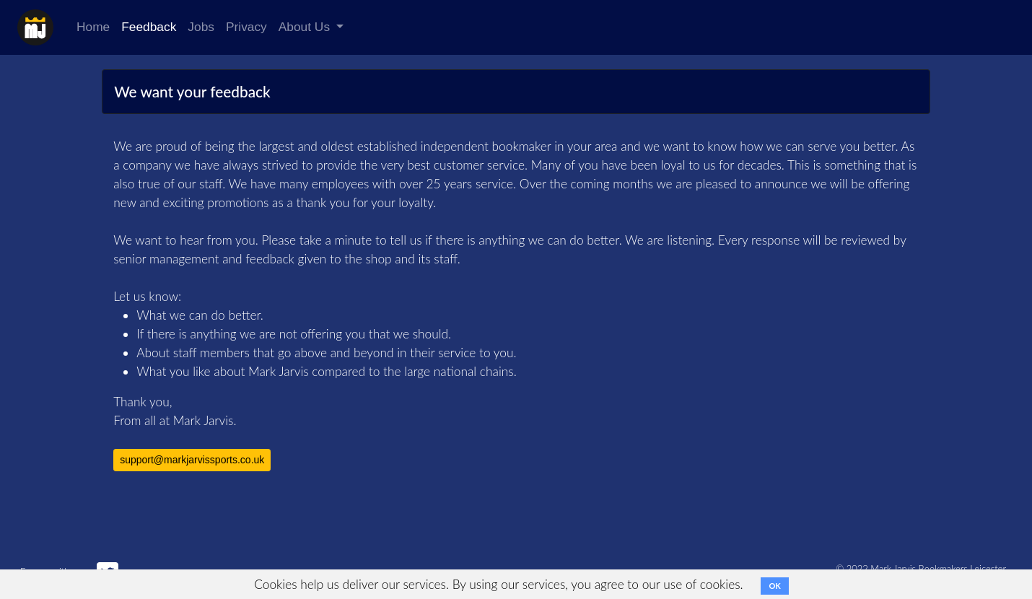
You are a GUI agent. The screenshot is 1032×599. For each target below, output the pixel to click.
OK (774, 585)
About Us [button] (306, 26)
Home (93, 26)
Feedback (148, 26)
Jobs (201, 26)
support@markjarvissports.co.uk (192, 459)
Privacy (246, 26)
